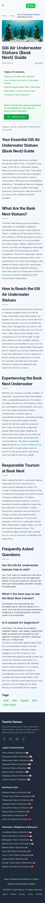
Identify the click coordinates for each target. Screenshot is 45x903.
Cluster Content (9, 705)
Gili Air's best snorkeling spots (27, 444)
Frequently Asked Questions (17, 94)
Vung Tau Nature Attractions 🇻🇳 (16, 819)
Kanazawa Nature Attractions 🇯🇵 (17, 756)
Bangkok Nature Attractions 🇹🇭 (16, 792)
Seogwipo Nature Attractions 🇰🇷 (16, 775)
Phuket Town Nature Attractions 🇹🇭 (18, 796)
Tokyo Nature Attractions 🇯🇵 (15, 753)
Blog (12, 16)
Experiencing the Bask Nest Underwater (22, 87)
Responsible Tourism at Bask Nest (19, 91)
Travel (5, 701)
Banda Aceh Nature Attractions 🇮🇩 (18, 843)
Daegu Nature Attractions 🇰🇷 (15, 772)
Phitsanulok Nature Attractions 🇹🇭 (17, 800)
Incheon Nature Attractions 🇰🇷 (16, 779)
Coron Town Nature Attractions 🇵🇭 (18, 855)
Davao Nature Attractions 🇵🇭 (15, 859)
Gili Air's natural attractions (14, 535)
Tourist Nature (8, 5)
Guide (14, 701)
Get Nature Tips (16, 117)
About (5, 894)
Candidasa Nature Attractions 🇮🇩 (17, 832)
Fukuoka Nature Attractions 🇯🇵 (16, 768)
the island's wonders (18, 368)
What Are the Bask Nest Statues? (19, 76)
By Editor (39, 63)
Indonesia (24, 701)
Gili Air (34, 701)
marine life (6, 451)
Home (4, 16)
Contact (13, 894)
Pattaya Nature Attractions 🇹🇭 (15, 811)
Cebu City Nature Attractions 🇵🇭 (16, 851)
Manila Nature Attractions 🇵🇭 (15, 847)
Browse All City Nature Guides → (22, 884)
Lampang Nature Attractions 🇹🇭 (16, 804)
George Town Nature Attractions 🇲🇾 (18, 863)
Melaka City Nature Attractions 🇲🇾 (17, 866)
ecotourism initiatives (11, 275)
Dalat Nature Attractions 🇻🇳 (14, 815)
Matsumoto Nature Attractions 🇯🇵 (17, 760)
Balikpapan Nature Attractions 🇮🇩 (17, 840)
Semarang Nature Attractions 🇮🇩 (17, 836)
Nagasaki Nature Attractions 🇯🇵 (16, 764)
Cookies (39, 894)
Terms (30, 894)
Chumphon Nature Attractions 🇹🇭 (17, 808)
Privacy (22, 894)
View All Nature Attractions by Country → (22, 879)
